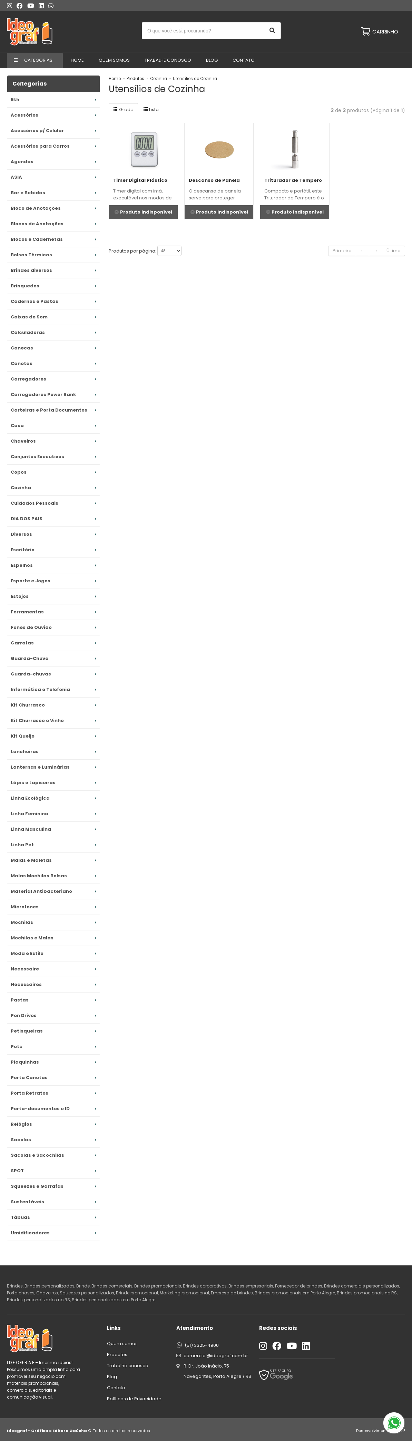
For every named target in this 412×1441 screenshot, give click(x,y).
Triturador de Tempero (293, 180)
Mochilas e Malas (32, 938)
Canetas (21, 363)
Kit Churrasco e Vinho (37, 720)
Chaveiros (23, 441)
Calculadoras (28, 332)
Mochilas (22, 922)
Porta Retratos (29, 1093)
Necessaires (26, 984)
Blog (212, 60)
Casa (17, 425)
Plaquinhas (25, 1062)
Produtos (135, 78)
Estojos (20, 596)
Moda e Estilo (27, 953)
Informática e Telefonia (40, 689)
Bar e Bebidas (28, 192)
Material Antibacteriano (41, 891)
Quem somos (122, 1343)
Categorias (38, 60)
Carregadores (28, 379)
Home (77, 60)
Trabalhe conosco (168, 60)
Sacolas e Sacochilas (37, 1155)
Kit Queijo (23, 736)
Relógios (21, 1124)
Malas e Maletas (31, 860)
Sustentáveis (27, 1201)
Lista (151, 109)
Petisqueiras (27, 1031)
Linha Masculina (31, 829)
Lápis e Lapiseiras (33, 782)
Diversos (21, 534)
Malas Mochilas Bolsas (39, 875)
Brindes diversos (31, 270)
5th (15, 99)
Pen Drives (24, 1015)
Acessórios (24, 115)
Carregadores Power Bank (43, 394)
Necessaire (25, 969)
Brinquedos (25, 286)
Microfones (25, 907)
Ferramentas (27, 612)
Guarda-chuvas (31, 674)
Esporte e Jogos (30, 581)
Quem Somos (114, 60)
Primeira (342, 250)
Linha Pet (22, 844)
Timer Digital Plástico (140, 180)
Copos (19, 472)
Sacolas (21, 1139)
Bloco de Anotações (36, 208)
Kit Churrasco (28, 705)
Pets (16, 1046)
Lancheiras (25, 751)
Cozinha (21, 487)
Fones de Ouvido (31, 627)
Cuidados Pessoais (34, 503)
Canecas (22, 348)
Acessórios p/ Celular (37, 130)
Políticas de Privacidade (134, 1398)
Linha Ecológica (30, 798)
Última (393, 250)
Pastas (20, 1000)
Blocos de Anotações (37, 223)
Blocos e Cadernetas (37, 239)
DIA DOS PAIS (26, 518)
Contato (244, 60)
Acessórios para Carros (40, 146)
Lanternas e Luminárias (40, 767)
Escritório (23, 549)
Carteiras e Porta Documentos (49, 410)
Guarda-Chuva (30, 658)
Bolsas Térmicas (31, 254)
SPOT (17, 1170)
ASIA (16, 177)
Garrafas (22, 643)
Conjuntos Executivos (37, 456)
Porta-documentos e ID (40, 1108)
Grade (123, 109)
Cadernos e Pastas (34, 301)
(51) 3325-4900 (202, 1345)
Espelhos (22, 565)
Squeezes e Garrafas (37, 1186)
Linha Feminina (29, 813)
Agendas (22, 161)
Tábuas (20, 1217)
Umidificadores (30, 1233)
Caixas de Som (29, 317)
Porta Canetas (29, 1077)
